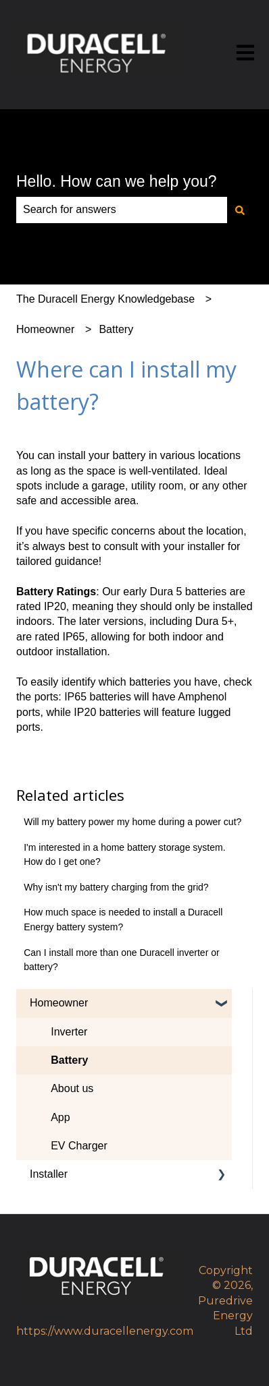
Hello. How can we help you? (116, 181)
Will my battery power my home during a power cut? (132, 821)
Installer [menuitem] (49, 1174)
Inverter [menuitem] (69, 1031)
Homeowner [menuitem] (59, 1002)
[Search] (240, 209)
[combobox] (121, 209)
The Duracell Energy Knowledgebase (105, 299)
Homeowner (45, 329)
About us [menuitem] (72, 1088)
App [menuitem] (60, 1117)
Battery (116, 329)
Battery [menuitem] (69, 1060)
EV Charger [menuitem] (79, 1145)
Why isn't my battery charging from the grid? (116, 887)
